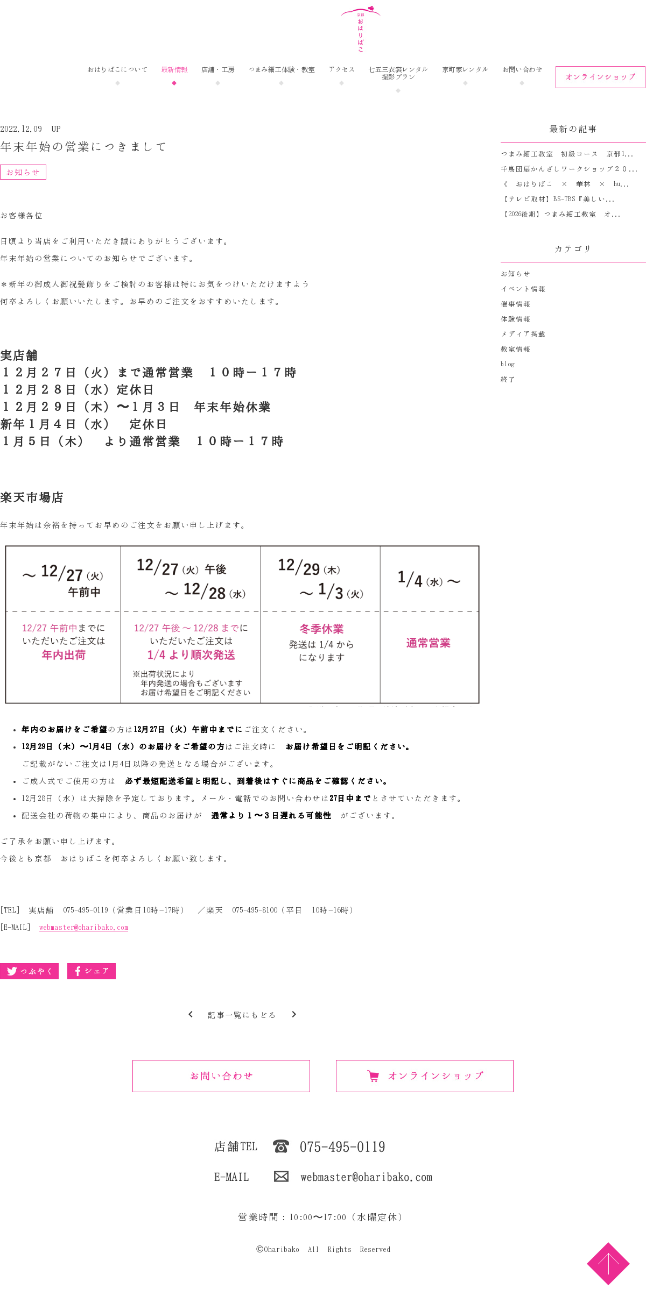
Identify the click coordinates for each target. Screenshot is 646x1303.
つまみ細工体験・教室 (281, 69)
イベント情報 (523, 289)
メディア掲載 (523, 334)
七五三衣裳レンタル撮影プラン (398, 73)
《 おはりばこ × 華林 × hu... (565, 184)
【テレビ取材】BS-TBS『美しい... (558, 199)
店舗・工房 (218, 69)
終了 (508, 379)
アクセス (341, 69)
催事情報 (516, 304)
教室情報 (516, 349)
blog (508, 364)
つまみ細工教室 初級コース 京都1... (567, 154)
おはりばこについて (117, 69)
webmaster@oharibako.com (83, 927)
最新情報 (174, 69)
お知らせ (23, 172)
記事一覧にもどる (242, 1015)
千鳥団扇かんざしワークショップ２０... (569, 169)
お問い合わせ (522, 69)
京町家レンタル (465, 69)
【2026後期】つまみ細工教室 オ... (561, 214)
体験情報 (516, 319)
